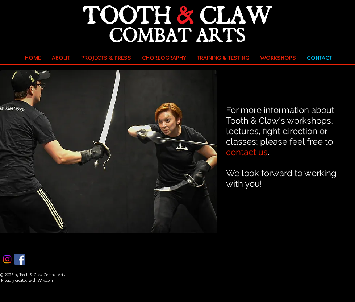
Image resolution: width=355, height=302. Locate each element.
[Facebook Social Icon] (19, 259)
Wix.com (45, 280)
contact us (247, 152)
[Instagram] (7, 259)
